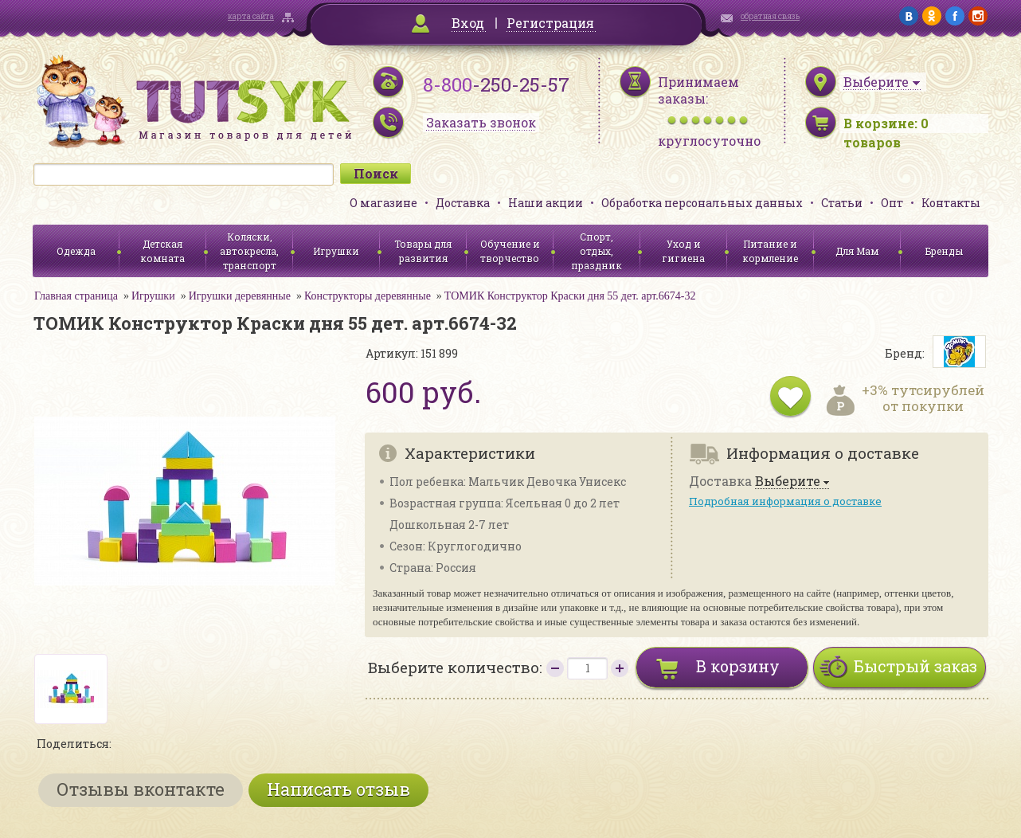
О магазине (383, 202)
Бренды (944, 251)
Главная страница (76, 296)
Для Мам (856, 251)
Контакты (950, 202)
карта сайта (251, 16)
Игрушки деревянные (240, 296)
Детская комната (162, 250)
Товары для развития (423, 250)
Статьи (842, 202)
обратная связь (770, 16)
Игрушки (336, 251)
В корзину (738, 666)
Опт (892, 202)
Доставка (463, 202)
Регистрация (550, 22)
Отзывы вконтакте (141, 789)
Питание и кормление (770, 250)
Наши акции (545, 202)
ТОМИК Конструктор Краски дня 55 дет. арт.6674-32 (570, 296)
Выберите (787, 481)
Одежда (76, 251)
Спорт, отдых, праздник (596, 251)
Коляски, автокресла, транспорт (249, 251)
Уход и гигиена (683, 250)
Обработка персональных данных (702, 202)
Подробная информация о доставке (785, 501)
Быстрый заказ (915, 666)
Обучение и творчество (510, 250)
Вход (468, 22)
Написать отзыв (338, 789)
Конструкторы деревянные (367, 296)
